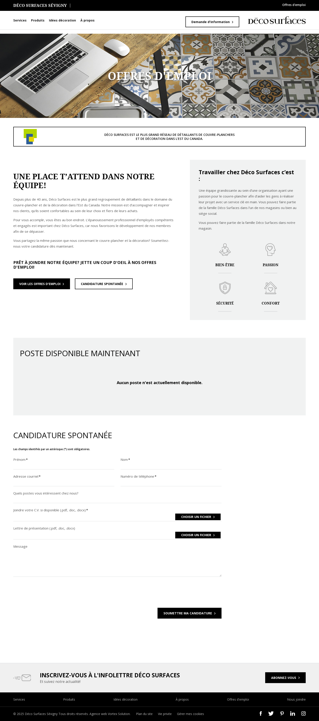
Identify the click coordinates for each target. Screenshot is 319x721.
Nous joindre (296, 699)
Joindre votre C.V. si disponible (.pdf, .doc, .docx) (50, 510)
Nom (125, 459)
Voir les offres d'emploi (39, 284)
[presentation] (47, 595)
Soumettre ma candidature (187, 613)
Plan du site (144, 714)
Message (20, 546)
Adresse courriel (27, 476)
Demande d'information (210, 22)
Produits (38, 20)
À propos (87, 20)
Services (20, 20)
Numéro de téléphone (139, 476)
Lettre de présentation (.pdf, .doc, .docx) (44, 528)
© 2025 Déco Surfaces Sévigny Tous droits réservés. (51, 714)
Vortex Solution (119, 714)
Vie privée (165, 714)
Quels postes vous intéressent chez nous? (45, 493)
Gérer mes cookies (190, 714)
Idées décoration (62, 20)
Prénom (20, 459)
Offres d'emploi (294, 5)
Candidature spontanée (102, 284)
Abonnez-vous (283, 678)
